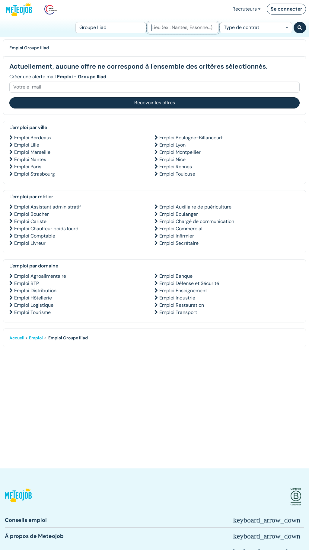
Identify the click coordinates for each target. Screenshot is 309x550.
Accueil (16, 338)
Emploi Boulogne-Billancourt (191, 137)
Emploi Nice (172, 159)
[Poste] (110, 27)
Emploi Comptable (34, 236)
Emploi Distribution (35, 290)
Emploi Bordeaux (33, 137)
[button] (18, 497)
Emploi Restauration (181, 305)
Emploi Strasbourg (34, 174)
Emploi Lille (26, 145)
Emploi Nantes (30, 159)
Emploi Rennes (175, 166)
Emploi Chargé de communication (196, 221)
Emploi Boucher (31, 214)
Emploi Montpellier (180, 152)
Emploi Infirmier (176, 236)
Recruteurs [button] (246, 9)
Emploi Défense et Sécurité (189, 283)
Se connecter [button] (286, 9)
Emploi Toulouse (177, 174)
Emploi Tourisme (32, 312)
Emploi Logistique (33, 305)
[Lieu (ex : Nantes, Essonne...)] (183, 27)
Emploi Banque (176, 276)
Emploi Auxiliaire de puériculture (195, 207)
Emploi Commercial (180, 228)
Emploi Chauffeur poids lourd (46, 228)
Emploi (36, 338)
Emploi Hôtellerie (33, 298)
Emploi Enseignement (183, 290)
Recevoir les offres (154, 102)
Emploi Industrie (177, 298)
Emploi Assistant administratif (47, 207)
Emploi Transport (178, 312)
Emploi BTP (26, 283)
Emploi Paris (27, 166)
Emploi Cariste (30, 221)
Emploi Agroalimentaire (40, 276)
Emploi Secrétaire (179, 243)
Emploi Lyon (172, 145)
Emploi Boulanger (178, 214)
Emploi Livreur (30, 243)
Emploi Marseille (32, 152)
